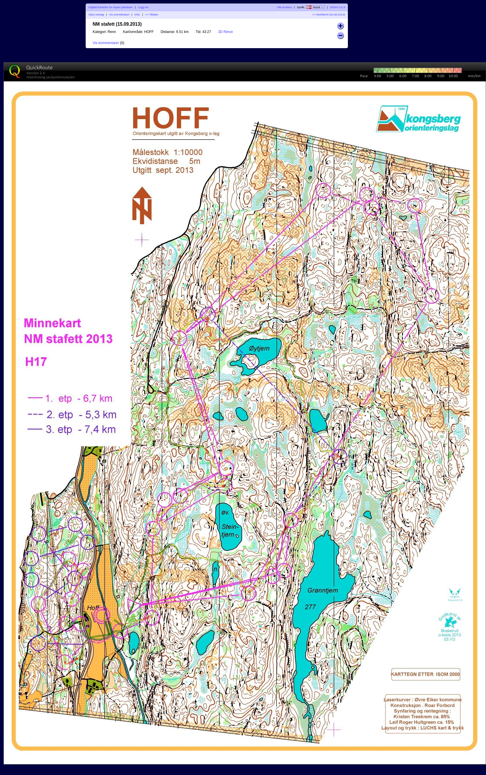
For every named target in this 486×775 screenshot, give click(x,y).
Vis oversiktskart (119, 14)
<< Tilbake (151, 14)
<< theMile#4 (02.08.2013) (328, 14)
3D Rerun (225, 32)
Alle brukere (284, 7)
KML (137, 14)
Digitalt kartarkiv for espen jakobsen (111, 7)
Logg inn (143, 7)
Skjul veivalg (96, 14)
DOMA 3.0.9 (337, 7)
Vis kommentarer (106, 43)
